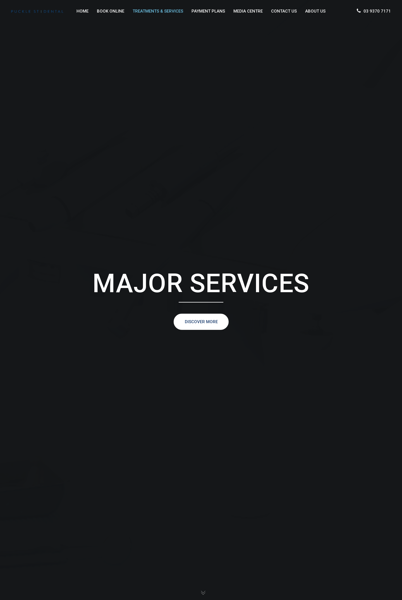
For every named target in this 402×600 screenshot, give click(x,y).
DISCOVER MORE (201, 321)
